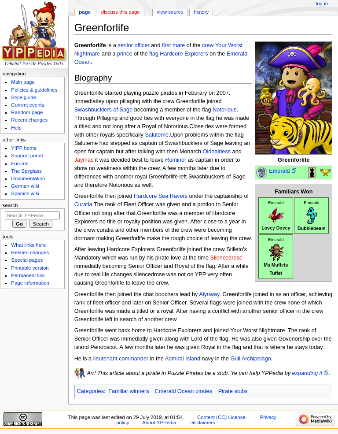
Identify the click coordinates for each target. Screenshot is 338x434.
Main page (23, 82)
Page (85, 12)
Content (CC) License (221, 417)
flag (153, 54)
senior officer (133, 45)
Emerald (279, 171)
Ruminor (175, 160)
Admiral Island (182, 359)
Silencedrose (226, 258)
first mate (173, 45)
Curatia (83, 204)
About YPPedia (159, 422)
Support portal (27, 155)
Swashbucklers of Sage (103, 110)
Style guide (23, 97)
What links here (28, 245)
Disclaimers (202, 422)
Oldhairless (217, 151)
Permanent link (27, 275)
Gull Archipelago (250, 359)
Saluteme (157, 135)
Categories (90, 391)
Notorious (224, 110)
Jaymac (84, 160)
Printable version (29, 268)
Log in (322, 3)
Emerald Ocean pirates (183, 391)
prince (124, 54)
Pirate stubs (233, 391)
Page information (30, 283)
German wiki (25, 186)
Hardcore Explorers (184, 54)
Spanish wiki (25, 193)
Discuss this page (120, 12)
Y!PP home (24, 148)
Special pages (27, 260)
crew (208, 45)
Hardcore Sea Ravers (160, 196)
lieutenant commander (121, 359)
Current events (27, 105)
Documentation (28, 178)
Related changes (30, 252)
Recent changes (29, 119)
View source (170, 12)
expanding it (307, 373)
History (201, 12)
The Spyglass (26, 171)
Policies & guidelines (34, 90)
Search (10, 205)
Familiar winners (128, 391)
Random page (27, 112)
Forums (19, 163)
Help (16, 127)
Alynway (209, 294)
